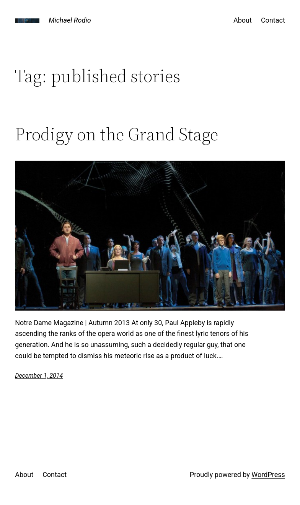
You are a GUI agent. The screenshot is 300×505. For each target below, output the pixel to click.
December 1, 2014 (39, 375)
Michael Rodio (70, 20)
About (242, 20)
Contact (273, 20)
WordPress (268, 474)
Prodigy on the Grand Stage (116, 134)
